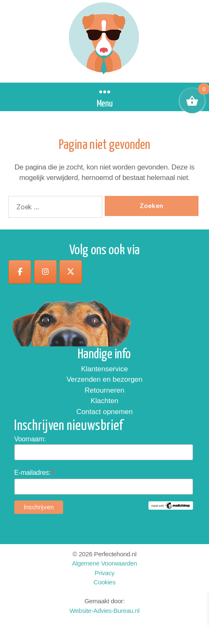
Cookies (104, 582)
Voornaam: (30, 439)
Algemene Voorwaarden (104, 563)
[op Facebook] (19, 272)
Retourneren (104, 390)
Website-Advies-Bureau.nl (104, 610)
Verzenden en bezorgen (104, 379)
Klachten (104, 401)
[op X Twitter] (70, 272)
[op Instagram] (45, 272)
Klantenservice (104, 369)
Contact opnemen (104, 412)
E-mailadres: (34, 472)
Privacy (104, 572)
